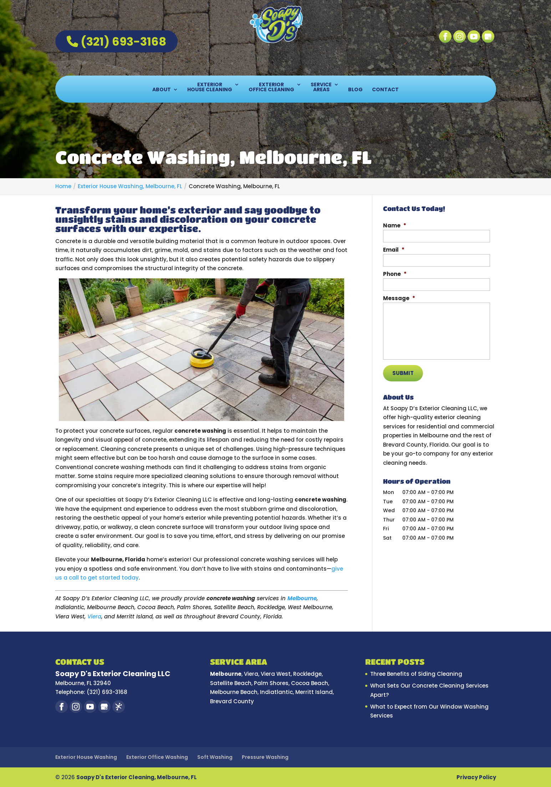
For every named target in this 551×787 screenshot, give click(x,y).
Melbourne (302, 598)
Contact (385, 90)
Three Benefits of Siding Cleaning (416, 674)
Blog (355, 90)
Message (399, 298)
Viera (94, 616)
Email (393, 249)
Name (394, 225)
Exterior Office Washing (157, 757)
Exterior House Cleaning (209, 87)
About (161, 90)
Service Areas (321, 87)
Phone (395, 274)
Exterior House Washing (86, 757)
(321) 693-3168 (116, 42)
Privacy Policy (476, 777)
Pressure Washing (265, 757)
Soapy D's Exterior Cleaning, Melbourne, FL (136, 777)
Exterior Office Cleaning (271, 87)
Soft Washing (215, 757)
